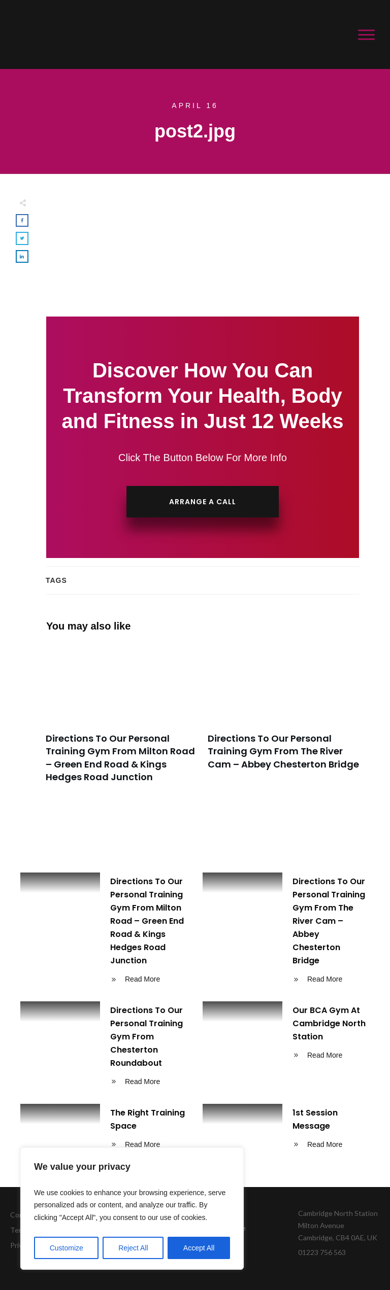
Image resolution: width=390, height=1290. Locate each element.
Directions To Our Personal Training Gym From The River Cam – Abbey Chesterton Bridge (284, 719)
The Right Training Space (103, 1130)
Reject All (133, 1248)
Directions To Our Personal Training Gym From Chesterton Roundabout (103, 1047)
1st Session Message (286, 1130)
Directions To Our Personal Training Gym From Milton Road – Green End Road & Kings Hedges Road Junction (122, 719)
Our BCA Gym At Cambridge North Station (286, 1047)
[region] (132, 1208)
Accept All (198, 1248)
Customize (66, 1248)
